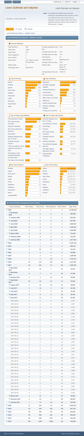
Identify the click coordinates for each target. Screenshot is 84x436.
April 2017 (14, 297)
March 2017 (15, 396)
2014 (9, 412)
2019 (9, 259)
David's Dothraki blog (49, 103)
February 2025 (15, 236)
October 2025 (15, 217)
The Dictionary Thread (15, 119)
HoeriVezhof (12, 104)
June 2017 (14, 291)
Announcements (48, 95)
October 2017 (15, 277)
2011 (9, 421)
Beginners (46, 82)
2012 (9, 418)
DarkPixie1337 (64, 60)
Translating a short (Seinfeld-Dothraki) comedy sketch (14, 155)
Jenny (45, 179)
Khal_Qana (11, 90)
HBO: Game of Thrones (50, 98)
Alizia (9, 106)
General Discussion (49, 89)
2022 (9, 249)
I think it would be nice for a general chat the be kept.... (16, 148)
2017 (9, 265)
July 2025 (14, 221)
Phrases (45, 129)
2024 (9, 243)
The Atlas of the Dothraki (16, 160)
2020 (9, 255)
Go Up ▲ (77, 433)
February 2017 (15, 399)
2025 (9, 210)
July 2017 (14, 288)
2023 (9, 246)
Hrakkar (10, 85)
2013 (9, 415)
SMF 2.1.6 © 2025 (9, 433)
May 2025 (14, 227)
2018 (9, 262)
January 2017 (15, 402)
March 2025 (15, 233)
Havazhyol (11, 95)
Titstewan (11, 187)
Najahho (10, 93)
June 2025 (14, 224)
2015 (9, 408)
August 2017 (14, 285)
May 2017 (14, 294)
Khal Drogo (11, 134)
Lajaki (10, 98)
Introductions (47, 92)
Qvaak (10, 87)
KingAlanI (11, 184)
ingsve (10, 82)
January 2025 (15, 240)
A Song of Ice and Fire (50, 110)
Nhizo (10, 192)
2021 (9, 252)
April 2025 (14, 230)
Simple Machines (19, 433)
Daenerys (11, 101)
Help (62, 433)
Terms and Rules (69, 433)
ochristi (45, 192)
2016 (9, 405)
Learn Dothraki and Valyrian (21, 7)
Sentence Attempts (14, 126)
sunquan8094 (12, 195)
